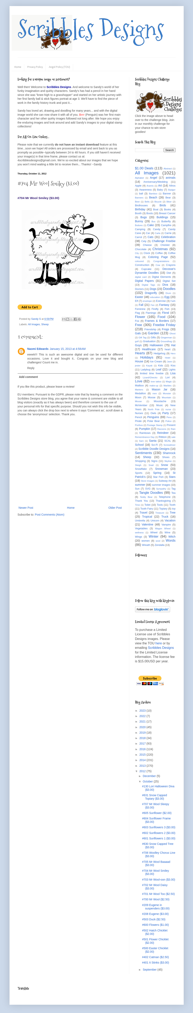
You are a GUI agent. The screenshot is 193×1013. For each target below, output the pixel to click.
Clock (147, 253)
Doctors (139, 289)
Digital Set (169, 281)
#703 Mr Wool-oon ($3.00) (158, 879)
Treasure (159, 513)
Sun (137, 488)
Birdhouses (141, 205)
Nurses (139, 413)
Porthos (139, 425)
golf (137, 341)
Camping (140, 229)
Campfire (166, 225)
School (139, 444)
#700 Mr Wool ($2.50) (155, 899)
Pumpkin (144, 428)
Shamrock (169, 453)
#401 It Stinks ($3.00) (155, 962)
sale (173, 437)
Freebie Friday (164, 325)
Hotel (167, 358)
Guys (138, 345)
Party (165, 413)
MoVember (141, 405)
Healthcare (149, 349)
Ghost (173, 333)
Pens (169, 417)
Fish (167, 309)
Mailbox (139, 385)
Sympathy (161, 489)
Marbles (167, 385)
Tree (172, 512)
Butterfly (166, 221)
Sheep (45, 324)
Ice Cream (156, 361)
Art (160, 185)
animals (170, 177)
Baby (160, 189)
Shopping (140, 461)
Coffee (159, 253)
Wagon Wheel (163, 528)
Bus (153, 221)
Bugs (143, 217)
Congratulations (161, 261)
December (150, 776)
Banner (167, 193)
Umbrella (140, 520)
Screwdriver (169, 445)
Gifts (153, 337)
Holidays (146, 357)
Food (161, 317)
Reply (31, 368)
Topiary (163, 508)
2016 (142, 749)
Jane (169, 361)
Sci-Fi (154, 445)
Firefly (154, 309)
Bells (147, 201)
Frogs (165, 329)
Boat (155, 209)
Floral (165, 312)
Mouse (138, 401)
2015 (142, 754)
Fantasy (164, 304)
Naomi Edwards (38, 348)
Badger (171, 190)
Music (159, 405)
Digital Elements (161, 277)
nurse (168, 409)
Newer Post (26, 507)
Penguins (153, 417)
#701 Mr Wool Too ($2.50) (158, 894)
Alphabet (139, 178)
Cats (151, 237)
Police (168, 421)
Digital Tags (148, 285)
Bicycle (158, 201)
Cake (150, 225)
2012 (142, 771)
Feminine (140, 309)
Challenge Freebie (164, 241)
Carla (157, 233)
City (137, 253)
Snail (151, 465)
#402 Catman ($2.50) (155, 957)
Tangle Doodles (151, 493)
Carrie (168, 233)
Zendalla (159, 545)
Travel (143, 512)
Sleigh (138, 465)
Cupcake (146, 269)
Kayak (149, 365)
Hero (173, 353)
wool (158, 541)
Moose (152, 397)
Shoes (166, 457)
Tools (160, 504)
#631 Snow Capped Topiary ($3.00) (154, 797)
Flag (137, 312)
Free (138, 325)
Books (167, 209)
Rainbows (144, 433)
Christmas (160, 249)
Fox (137, 321)
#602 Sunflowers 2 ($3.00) (158, 833)
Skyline (168, 461)
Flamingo (151, 312)
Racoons (161, 429)
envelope (147, 301)
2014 (142, 760)
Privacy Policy (35, 67)
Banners (139, 197)
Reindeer (163, 432)
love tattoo (156, 381)
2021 (142, 721)
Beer (137, 201)
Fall (141, 304)
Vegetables (141, 528)
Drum (168, 293)
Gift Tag (142, 337)
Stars (172, 476)
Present (171, 425)
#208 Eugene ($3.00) (155, 913)
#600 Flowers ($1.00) (155, 924)
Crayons (171, 265)
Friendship (150, 329)
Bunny (139, 221)
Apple (138, 185)
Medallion (140, 393)
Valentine (147, 524)
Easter (139, 297)
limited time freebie (152, 373)
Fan (153, 305)
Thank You (141, 500)
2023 (142, 710)
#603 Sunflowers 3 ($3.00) (158, 827)
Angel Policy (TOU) (59, 67)
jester (138, 365)
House (139, 361)
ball (141, 193)
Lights (172, 369)
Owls (153, 413)
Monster (167, 393)
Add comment (28, 377)
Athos (172, 185)
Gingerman (166, 337)
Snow (164, 465)
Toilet (147, 504)
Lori (167, 377)
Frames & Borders (157, 320)
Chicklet (165, 245)
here (158, 643)
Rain (173, 429)
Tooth (172, 504)
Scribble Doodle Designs (154, 448)
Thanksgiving (163, 500)
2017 (142, 743)
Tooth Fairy (146, 508)
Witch (172, 536)
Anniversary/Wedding (155, 181)
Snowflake (141, 469)
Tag (173, 488)
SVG (148, 488)
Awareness (145, 189)
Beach (153, 197)
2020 (142, 727)
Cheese (147, 245)
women (146, 540)
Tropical (147, 516)
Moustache (160, 401)
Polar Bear (153, 421)
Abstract (168, 168)
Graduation (149, 341)
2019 (142, 732)
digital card (141, 277)
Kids (160, 365)
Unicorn (154, 520)
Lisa (173, 373)
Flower (140, 317)
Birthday (140, 209)
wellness (139, 532)
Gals (138, 333)
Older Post (115, 507)
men (154, 393)
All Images (34, 324)
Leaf (158, 369)
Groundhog (166, 341)
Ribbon (163, 437)
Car (148, 233)
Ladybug (145, 369)
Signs (154, 461)
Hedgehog (159, 353)
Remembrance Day (145, 437)
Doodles (169, 289)
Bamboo (153, 193)
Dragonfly (151, 293)
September (150, 969)
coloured (139, 261)
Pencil (138, 417)
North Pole (154, 409)
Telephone (165, 497)
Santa (153, 440)
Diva (165, 284)
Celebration (168, 237)
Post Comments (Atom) (49, 514)
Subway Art (165, 480)
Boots (149, 213)
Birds (163, 205)
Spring (157, 472)
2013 (142, 765)
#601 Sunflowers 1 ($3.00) (158, 838)
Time (137, 505)
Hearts (140, 353)
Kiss (173, 365)
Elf (136, 301)
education (155, 297)
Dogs (153, 288)
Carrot (138, 237)
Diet (168, 273)
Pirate (138, 421)
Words (170, 540)
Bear (168, 197)
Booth (138, 213)
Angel (153, 177)
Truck (164, 516)
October (148, 781)
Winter (153, 536)
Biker (169, 201)
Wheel (154, 532)
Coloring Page (158, 257)
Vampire (166, 524)
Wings (138, 536)
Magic (169, 381)
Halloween (156, 345)
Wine (168, 532)
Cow (158, 265)
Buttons (139, 225)
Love (138, 381)
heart (168, 349)
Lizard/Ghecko (150, 377)
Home (17, 67)
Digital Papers (144, 280)
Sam (141, 441)
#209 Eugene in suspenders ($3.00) (156, 906)
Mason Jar (159, 389)
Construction (142, 265)
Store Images (148, 481)
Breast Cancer (167, 213)
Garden (153, 333)
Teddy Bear (146, 497)
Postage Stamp (155, 425)
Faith (173, 301)
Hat (173, 345)
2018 (142, 738)
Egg (167, 297)
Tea (173, 493)
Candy (156, 229)
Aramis (150, 186)
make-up (153, 385)
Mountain (166, 397)
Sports (138, 473)
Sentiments (143, 453)
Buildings (162, 217)
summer (140, 484)
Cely (143, 241)
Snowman (161, 468)
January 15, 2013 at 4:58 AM (68, 348)
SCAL (167, 440)
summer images (161, 484)
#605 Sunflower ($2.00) (157, 813)
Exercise (161, 301)
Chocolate (141, 249)
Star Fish (158, 477)
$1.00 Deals (144, 168)
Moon (138, 397)
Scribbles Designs (91, 29)
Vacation (170, 520)
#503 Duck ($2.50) (153, 919)
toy (174, 508)
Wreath (146, 545)
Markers (139, 389)
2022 (142, 716)
